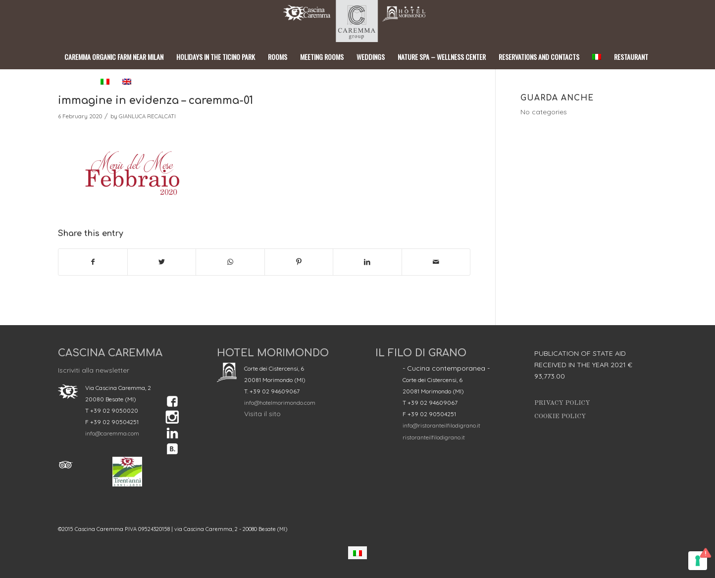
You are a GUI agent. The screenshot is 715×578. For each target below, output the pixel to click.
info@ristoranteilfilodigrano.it (441, 425)
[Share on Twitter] (162, 262)
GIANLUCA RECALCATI (147, 116)
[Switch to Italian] (357, 552)
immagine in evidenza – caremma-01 (155, 100)
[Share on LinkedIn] (367, 262)
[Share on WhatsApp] (230, 262)
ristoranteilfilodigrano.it (434, 437)
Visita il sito (262, 413)
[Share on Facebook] (92, 262)
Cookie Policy (560, 416)
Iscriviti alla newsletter (93, 370)
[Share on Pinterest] (299, 262)
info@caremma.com (112, 433)
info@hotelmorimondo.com (279, 402)
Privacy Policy (562, 403)
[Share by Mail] (436, 262)
